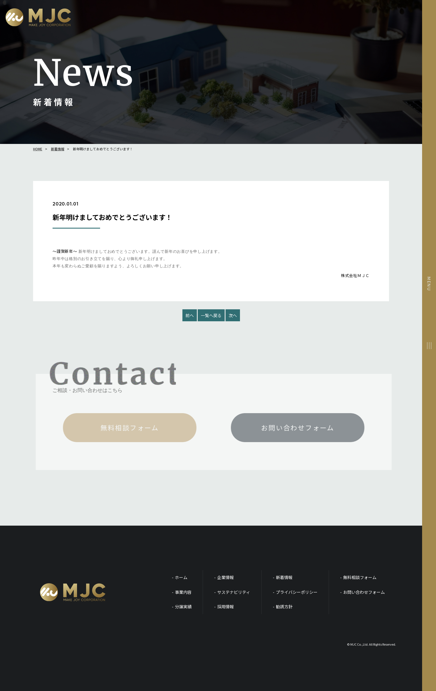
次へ (233, 315)
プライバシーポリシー (297, 592)
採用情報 (225, 606)
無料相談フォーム (359, 577)
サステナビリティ (233, 592)
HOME (37, 148)
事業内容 (183, 592)
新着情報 (57, 148)
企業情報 (225, 577)
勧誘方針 (284, 606)
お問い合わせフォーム (364, 592)
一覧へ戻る (211, 315)
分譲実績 (183, 606)
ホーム (181, 577)
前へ (189, 315)
